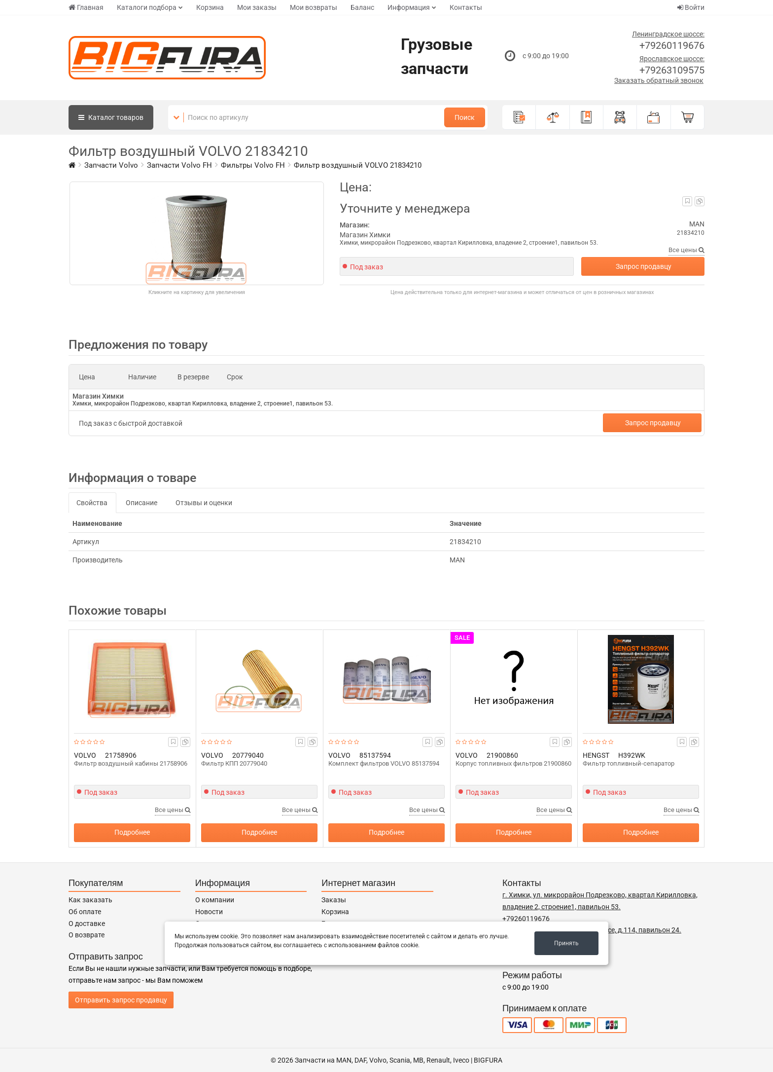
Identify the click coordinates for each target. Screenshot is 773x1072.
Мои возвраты (313, 7)
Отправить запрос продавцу (121, 1000)
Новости (209, 912)
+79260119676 (671, 45)
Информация (408, 7)
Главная (86, 7)
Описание (141, 503)
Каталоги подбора (146, 7)
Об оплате (85, 912)
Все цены (686, 250)
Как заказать (90, 900)
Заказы (333, 900)
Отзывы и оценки (204, 503)
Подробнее (132, 832)
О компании (214, 900)
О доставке (87, 923)
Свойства (91, 503)
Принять (566, 943)
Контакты (466, 7)
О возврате (87, 935)
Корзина (210, 7)
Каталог (110, 117)
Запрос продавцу (643, 266)
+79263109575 (671, 70)
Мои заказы (257, 7)
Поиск (465, 117)
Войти (690, 7)
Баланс (362, 7)
